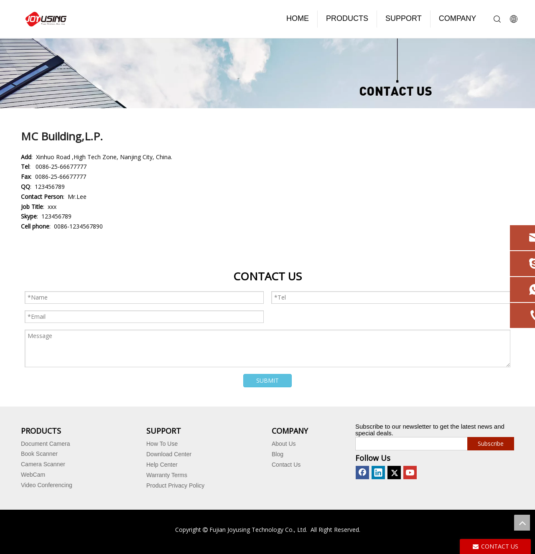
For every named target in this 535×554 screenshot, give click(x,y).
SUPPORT (403, 18)
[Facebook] (362, 472)
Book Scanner (39, 453)
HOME (297, 18)
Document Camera (45, 443)
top (522, 523)
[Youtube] (410, 472)
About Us (284, 443)
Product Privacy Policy (175, 485)
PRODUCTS (347, 18)
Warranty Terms (166, 475)
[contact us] (267, 73)
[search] (410, 443)
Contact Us (286, 464)
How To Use (162, 443)
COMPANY (457, 18)
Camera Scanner (43, 464)
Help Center (162, 464)
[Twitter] (394, 472)
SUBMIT (267, 380)
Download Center (168, 454)
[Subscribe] (490, 443)
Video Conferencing (46, 485)
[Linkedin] (378, 472)
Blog (277, 454)
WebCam (33, 474)
